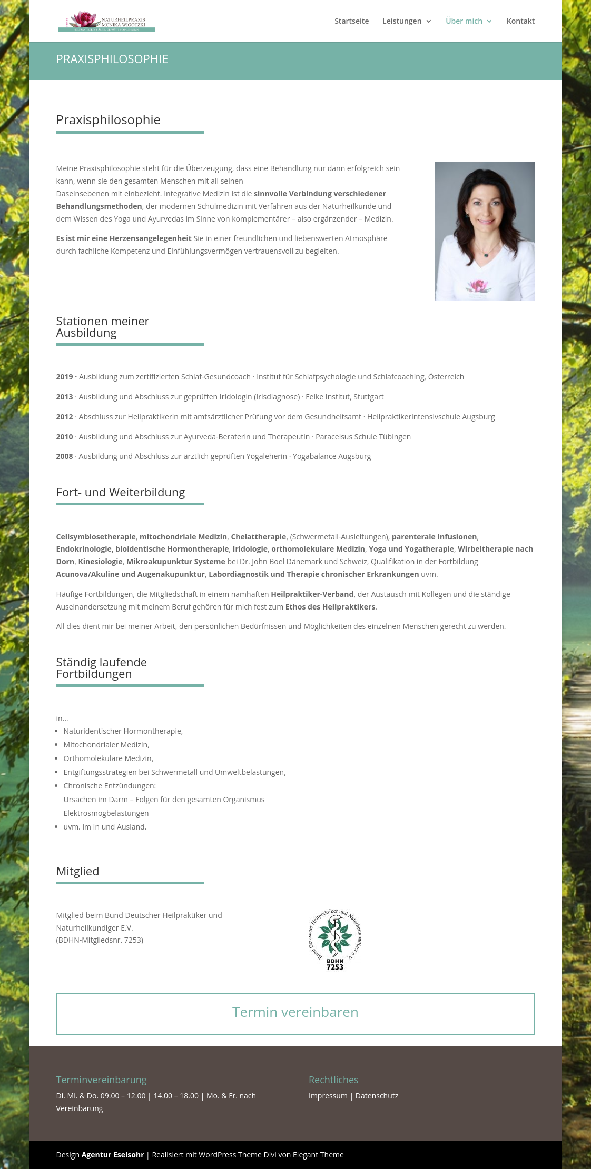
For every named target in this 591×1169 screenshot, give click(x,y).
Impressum (329, 1096)
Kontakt (521, 21)
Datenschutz (377, 1096)
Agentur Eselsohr (113, 1155)
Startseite (351, 21)
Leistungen (401, 21)
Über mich (464, 21)
